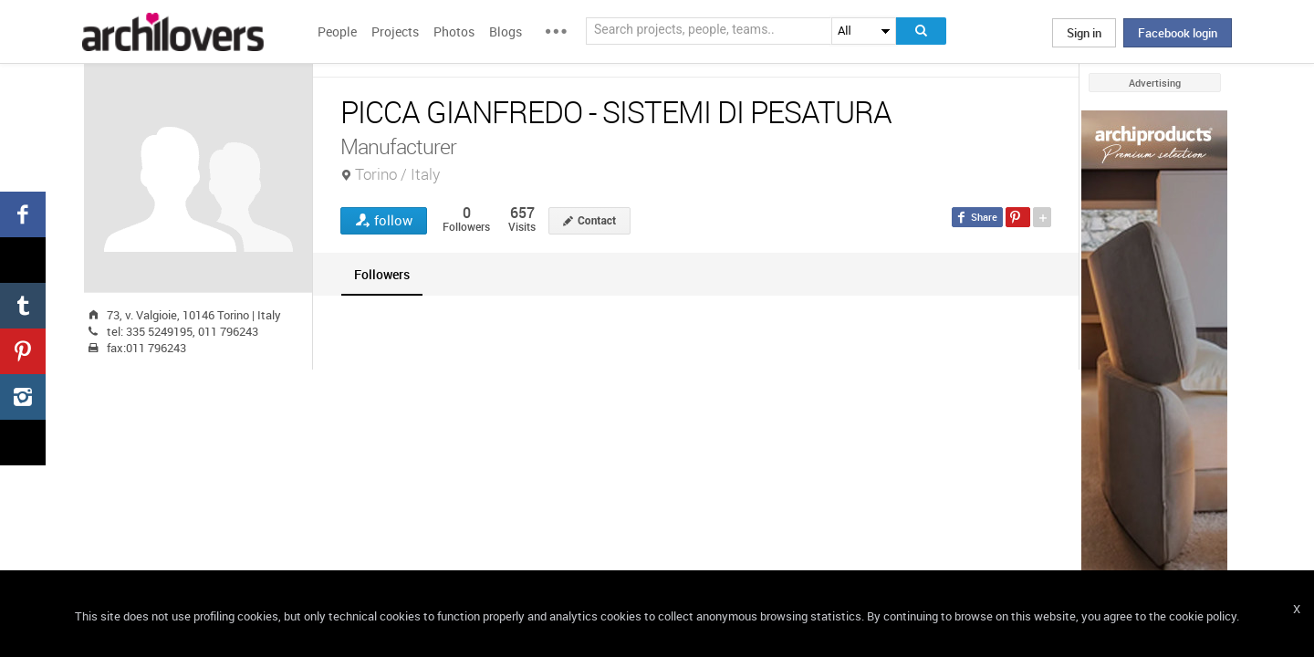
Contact (597, 220)
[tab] (381, 274)
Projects (395, 31)
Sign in (1084, 33)
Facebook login (1177, 33)
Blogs (505, 31)
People (337, 31)
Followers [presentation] (382, 274)
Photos (453, 31)
